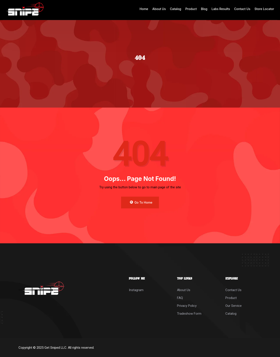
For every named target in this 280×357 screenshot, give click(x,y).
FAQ (180, 298)
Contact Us (242, 9)
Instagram (136, 290)
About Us (159, 9)
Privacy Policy (187, 306)
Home (144, 9)
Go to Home (140, 202)
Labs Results (221, 9)
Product (191, 9)
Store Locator (264, 9)
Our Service (233, 306)
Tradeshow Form (189, 314)
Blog (204, 9)
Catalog (175, 9)
